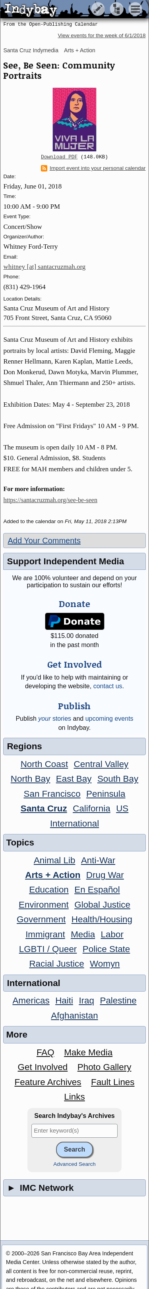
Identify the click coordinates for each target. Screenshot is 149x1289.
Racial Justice (56, 964)
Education (49, 890)
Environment (44, 905)
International (74, 823)
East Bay (74, 779)
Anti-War (98, 860)
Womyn (105, 964)
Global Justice (102, 905)
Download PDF (59, 157)
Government (41, 919)
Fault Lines (113, 1082)
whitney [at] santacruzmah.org (44, 266)
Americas (30, 1000)
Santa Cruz (44, 808)
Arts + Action (79, 50)
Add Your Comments (44, 540)
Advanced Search (74, 1164)
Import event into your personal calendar (93, 168)
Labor (112, 934)
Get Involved (43, 1067)
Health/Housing (102, 919)
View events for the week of (101, 35)
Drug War (105, 875)
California (91, 808)
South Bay (117, 779)
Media (83, 934)
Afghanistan (74, 1016)
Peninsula (105, 794)
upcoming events (109, 718)
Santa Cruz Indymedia (30, 50)
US (122, 808)
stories (54, 718)
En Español (97, 890)
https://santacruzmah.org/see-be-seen (50, 500)
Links (74, 1097)
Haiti (64, 1000)
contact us (107, 686)
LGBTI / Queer (48, 949)
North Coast (44, 764)
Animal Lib (54, 860)
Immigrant (45, 934)
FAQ (45, 1052)
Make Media (88, 1052)
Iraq (86, 1000)
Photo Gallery (104, 1067)
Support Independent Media (65, 561)
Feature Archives (48, 1082)
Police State (106, 949)
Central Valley (101, 764)
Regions (24, 746)
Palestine (118, 1000)
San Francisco (52, 794)
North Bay (30, 779)
